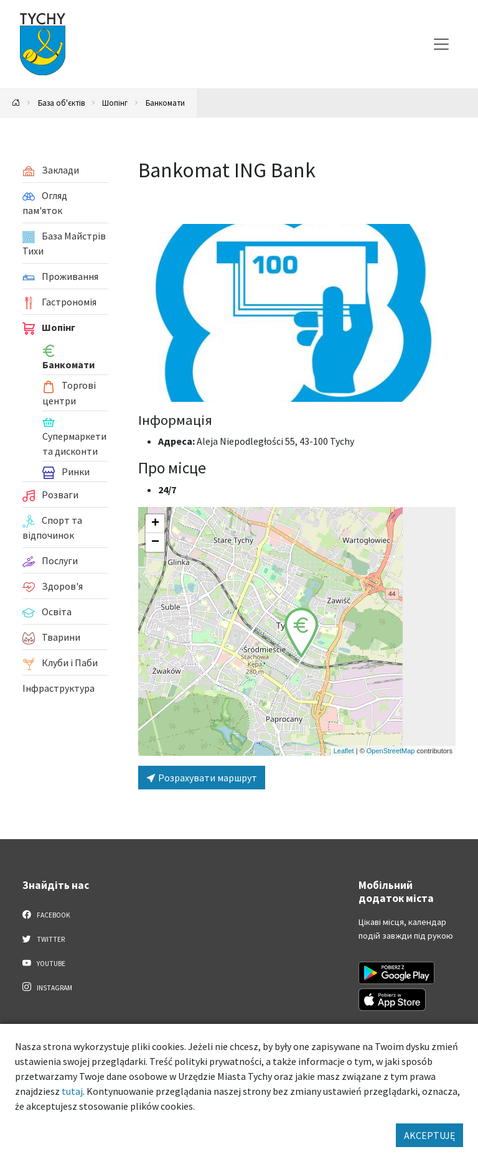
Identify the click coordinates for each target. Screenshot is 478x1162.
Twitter (43, 938)
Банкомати (165, 103)
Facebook (46, 914)
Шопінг (115, 103)
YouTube (43, 963)
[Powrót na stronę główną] (16, 103)
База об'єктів (61, 103)
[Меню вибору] (441, 44)
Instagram (47, 987)
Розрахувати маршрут (201, 777)
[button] (301, 633)
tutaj (72, 1091)
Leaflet (344, 751)
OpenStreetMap (391, 751)
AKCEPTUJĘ (429, 1135)
